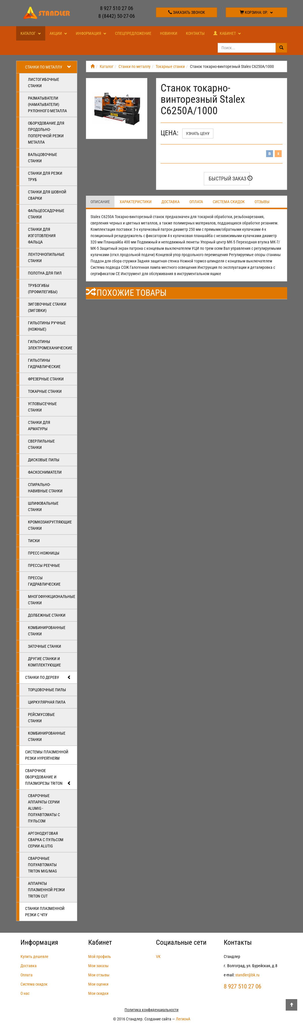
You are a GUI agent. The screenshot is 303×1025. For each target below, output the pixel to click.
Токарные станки (45, 391)
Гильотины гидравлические (44, 363)
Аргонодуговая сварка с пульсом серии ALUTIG (45, 839)
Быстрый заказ (229, 179)
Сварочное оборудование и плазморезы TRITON (48, 777)
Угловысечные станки (42, 406)
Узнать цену (198, 133)
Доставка (170, 201)
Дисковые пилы (43, 460)
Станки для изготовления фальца (42, 235)
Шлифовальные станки (43, 506)
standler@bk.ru (247, 975)
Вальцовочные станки (42, 157)
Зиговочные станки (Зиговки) (47, 307)
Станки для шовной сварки (47, 195)
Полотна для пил (45, 273)
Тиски (34, 540)
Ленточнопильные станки (46, 257)
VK (158, 956)
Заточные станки (44, 646)
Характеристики (136, 201)
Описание (100, 201)
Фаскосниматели (45, 472)
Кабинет (227, 33)
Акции (58, 33)
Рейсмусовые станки (41, 717)
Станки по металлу (48, 67)
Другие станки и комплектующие (44, 661)
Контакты (195, 33)
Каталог (30, 33)
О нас (24, 993)
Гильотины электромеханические (50, 344)
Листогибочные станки (43, 82)
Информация (91, 33)
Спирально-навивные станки (45, 487)
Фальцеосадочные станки (46, 213)
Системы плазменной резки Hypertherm (46, 755)
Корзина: (256, 12)
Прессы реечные (44, 565)
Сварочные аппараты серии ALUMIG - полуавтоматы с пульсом (44, 808)
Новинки (168, 33)
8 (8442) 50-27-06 (116, 16)
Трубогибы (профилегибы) (42, 288)
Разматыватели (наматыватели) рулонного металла (47, 104)
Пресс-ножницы (43, 553)
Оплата (196, 201)
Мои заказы (98, 965)
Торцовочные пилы (47, 689)
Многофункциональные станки (51, 599)
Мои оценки (98, 984)
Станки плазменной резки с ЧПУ (45, 911)
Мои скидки (98, 993)
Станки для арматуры (39, 425)
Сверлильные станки (41, 444)
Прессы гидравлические (44, 581)
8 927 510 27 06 (116, 8)
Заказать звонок (186, 12)
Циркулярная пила (46, 702)
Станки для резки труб (45, 176)
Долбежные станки (46, 615)
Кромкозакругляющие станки (50, 525)
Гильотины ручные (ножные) (47, 326)
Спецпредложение (133, 33)
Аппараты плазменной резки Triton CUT (46, 889)
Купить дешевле (34, 956)
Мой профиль (99, 956)
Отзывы (262, 201)
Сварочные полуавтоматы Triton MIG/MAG (42, 864)
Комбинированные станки (46, 630)
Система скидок (229, 201)
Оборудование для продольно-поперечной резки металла (46, 132)
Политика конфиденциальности (151, 1009)
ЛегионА (183, 1019)
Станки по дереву (48, 677)
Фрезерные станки (46, 379)
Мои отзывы (99, 975)
